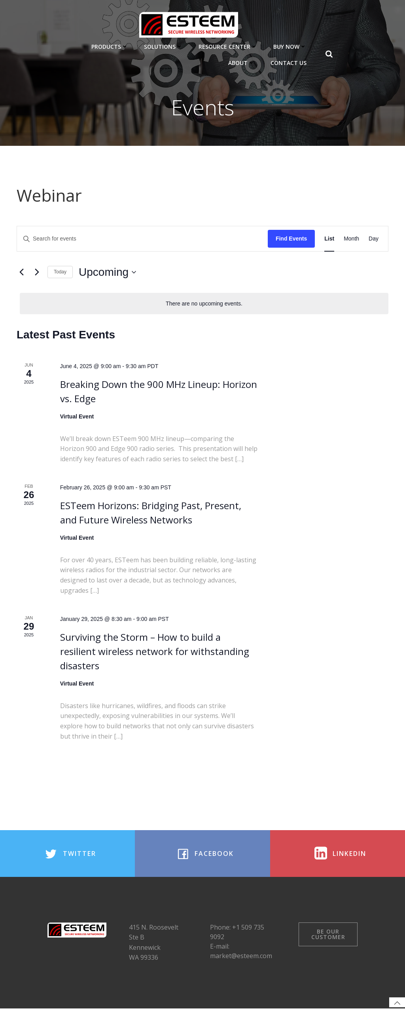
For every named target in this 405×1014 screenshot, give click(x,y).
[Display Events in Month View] (351, 239)
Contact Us (289, 62)
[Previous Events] (21, 273)
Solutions (164, 46)
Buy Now (290, 46)
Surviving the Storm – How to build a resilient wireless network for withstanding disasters (154, 652)
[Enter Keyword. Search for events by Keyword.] (142, 239)
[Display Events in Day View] (374, 239)
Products (110, 46)
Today (60, 272)
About (242, 62)
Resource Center (228, 46)
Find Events (291, 239)
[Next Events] (37, 273)
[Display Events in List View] (329, 239)
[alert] (204, 304)
